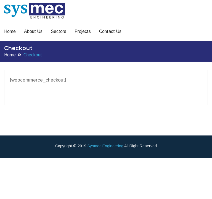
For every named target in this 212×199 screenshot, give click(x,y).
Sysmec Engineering (105, 146)
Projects (83, 31)
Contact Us (110, 31)
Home (10, 31)
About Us (33, 31)
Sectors (58, 31)
